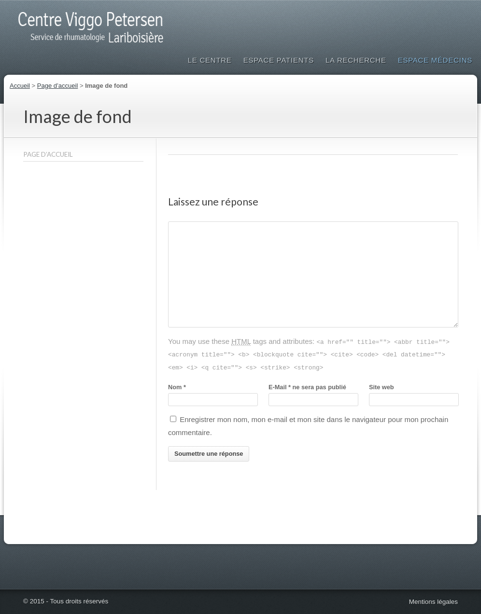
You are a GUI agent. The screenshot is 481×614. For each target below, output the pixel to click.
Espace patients (278, 60)
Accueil (20, 85)
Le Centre (210, 60)
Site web (381, 387)
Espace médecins (435, 60)
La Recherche (355, 60)
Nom (177, 387)
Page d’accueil (57, 85)
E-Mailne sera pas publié (307, 387)
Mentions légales (433, 601)
